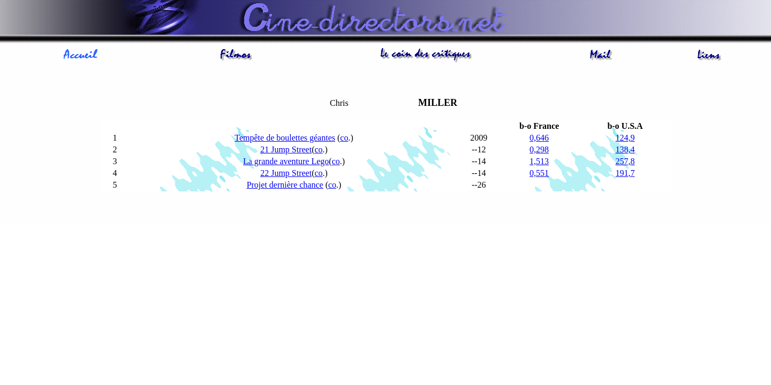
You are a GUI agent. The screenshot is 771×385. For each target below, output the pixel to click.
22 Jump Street (286, 173)
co (344, 137)
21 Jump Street (286, 149)
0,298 (539, 149)
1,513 (539, 161)
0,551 (539, 173)
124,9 (625, 137)
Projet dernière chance (285, 184)
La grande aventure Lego (286, 161)
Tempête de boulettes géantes (285, 137)
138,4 (625, 149)
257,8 (625, 161)
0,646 (539, 137)
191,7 (625, 173)
